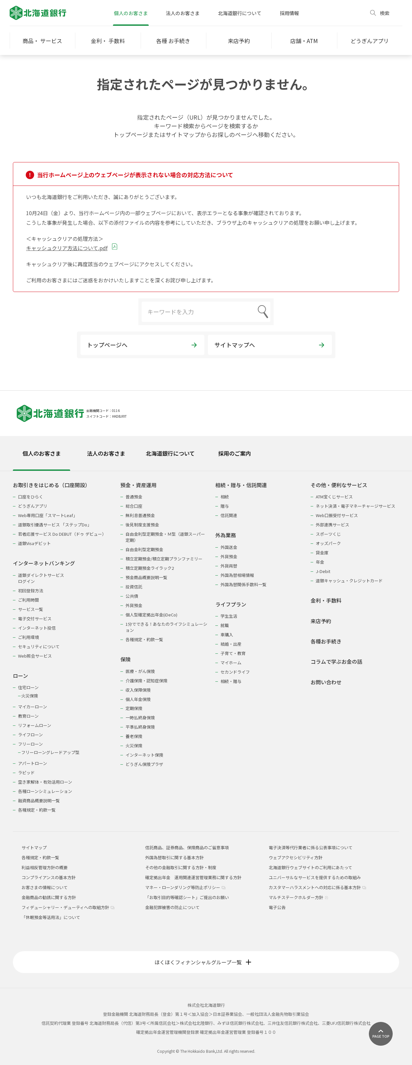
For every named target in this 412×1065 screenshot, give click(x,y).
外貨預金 (134, 605)
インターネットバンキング (44, 563)
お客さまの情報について (45, 887)
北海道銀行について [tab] (170, 453)
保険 (125, 659)
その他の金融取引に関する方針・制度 (180, 867)
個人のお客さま (131, 13)
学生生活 (228, 616)
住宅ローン (28, 687)
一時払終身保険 (140, 718)
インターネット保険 (144, 755)
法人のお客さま (183, 13)
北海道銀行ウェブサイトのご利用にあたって (310, 867)
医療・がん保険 (140, 671)
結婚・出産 (230, 644)
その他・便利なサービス (339, 485)
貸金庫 (322, 553)
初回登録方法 (30, 590)
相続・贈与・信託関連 (241, 485)
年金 (320, 562)
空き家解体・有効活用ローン (45, 782)
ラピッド (26, 772)
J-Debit (323, 571)
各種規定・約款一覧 (37, 810)
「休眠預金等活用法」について (51, 917)
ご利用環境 (28, 637)
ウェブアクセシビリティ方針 (296, 857)
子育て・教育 (233, 653)
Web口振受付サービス (337, 515)
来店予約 (321, 621)
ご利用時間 (28, 600)
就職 (224, 625)
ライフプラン (230, 604)
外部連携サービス (332, 525)
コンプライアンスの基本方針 (49, 877)
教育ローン (28, 716)
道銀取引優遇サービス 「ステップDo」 (54, 525)
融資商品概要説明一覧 (39, 800)
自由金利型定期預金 (144, 549)
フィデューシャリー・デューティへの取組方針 (68, 907)
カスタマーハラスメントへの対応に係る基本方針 (317, 887)
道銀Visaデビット (34, 543)
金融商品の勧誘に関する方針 (49, 897)
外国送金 (228, 547)
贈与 (224, 506)
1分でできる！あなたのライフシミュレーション (166, 627)
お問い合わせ (326, 682)
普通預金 (134, 497)
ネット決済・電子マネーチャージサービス (355, 506)
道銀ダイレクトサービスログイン (41, 578)
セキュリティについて (39, 646)
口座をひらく (30, 497)
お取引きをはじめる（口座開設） (51, 485)
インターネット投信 (37, 628)
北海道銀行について (239, 13)
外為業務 (225, 535)
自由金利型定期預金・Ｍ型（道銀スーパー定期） (165, 537)
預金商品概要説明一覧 (146, 577)
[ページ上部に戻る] (381, 1034)
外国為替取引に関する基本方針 (174, 857)
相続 (224, 497)
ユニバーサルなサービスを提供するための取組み (315, 877)
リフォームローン (34, 725)
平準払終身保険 (140, 727)
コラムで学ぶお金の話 (336, 661)
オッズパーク (328, 543)
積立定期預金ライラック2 (150, 568)
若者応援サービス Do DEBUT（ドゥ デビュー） (62, 534)
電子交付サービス (35, 618)
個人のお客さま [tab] (42, 453)
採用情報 (289, 13)
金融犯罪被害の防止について (172, 907)
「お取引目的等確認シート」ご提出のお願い (187, 897)
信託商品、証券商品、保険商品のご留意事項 (187, 847)
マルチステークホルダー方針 (298, 897)
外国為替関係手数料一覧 (243, 584)
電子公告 (277, 907)
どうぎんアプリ (32, 506)
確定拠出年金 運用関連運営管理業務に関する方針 (193, 877)
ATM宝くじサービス (334, 497)
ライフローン (30, 735)
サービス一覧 (30, 609)
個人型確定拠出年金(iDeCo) (151, 615)
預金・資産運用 (138, 485)
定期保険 (134, 708)
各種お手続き (326, 641)
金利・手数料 (326, 600)
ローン (20, 675)
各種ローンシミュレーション (45, 791)
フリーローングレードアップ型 (50, 752)
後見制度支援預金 (142, 525)
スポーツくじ (328, 534)
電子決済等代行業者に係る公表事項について (310, 847)
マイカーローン (32, 707)
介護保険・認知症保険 (146, 681)
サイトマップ (34, 847)
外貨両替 (228, 566)
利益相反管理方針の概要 (45, 867)
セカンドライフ (235, 672)
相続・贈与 (230, 681)
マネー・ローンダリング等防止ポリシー (185, 887)
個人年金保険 (138, 699)
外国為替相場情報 (237, 575)
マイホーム (230, 663)
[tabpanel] (206, 643)
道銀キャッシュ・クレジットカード (349, 581)
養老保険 (134, 736)
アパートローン (32, 763)
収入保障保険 (138, 690)
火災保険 (29, 696)
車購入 (226, 635)
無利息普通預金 (140, 515)
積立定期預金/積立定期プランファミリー (164, 559)
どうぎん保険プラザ (144, 764)
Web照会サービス (35, 656)
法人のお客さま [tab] (106, 453)
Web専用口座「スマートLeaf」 (47, 515)
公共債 (132, 596)
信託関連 (228, 515)
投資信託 (134, 587)
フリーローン (30, 744)
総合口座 (134, 506)
